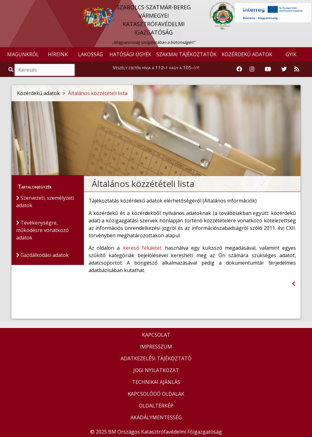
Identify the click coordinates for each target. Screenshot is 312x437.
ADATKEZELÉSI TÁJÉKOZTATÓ (156, 358)
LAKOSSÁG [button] (90, 54)
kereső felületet (142, 247)
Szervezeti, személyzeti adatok (45, 201)
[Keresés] (45, 70)
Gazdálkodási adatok (42, 255)
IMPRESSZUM (156, 346)
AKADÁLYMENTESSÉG (156, 417)
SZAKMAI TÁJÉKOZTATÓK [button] (186, 54)
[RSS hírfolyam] (297, 69)
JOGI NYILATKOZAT (156, 370)
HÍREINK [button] (58, 54)
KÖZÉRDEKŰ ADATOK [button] (247, 54)
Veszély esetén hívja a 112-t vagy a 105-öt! (156, 67)
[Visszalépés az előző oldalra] (293, 284)
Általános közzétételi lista (97, 93)
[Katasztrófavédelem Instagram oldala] (252, 69)
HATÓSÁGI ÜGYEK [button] (130, 54)
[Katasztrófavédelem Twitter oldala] (284, 69)
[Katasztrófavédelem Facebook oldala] (239, 69)
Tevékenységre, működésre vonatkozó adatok (42, 230)
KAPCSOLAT (156, 334)
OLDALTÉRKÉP (156, 405)
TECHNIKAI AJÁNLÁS (156, 382)
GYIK (291, 54)
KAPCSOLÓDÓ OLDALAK (156, 393)
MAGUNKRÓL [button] (23, 54)
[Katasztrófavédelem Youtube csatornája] (268, 69)
